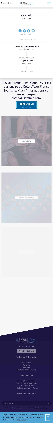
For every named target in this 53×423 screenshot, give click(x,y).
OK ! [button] (48, 418)
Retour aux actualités (26, 42)
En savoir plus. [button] (21, 420)
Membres (26, 367)
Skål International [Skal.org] (26, 370)
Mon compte (26, 362)
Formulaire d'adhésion (26, 351)
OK (49, 403)
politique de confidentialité (39, 408)
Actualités (26, 365)
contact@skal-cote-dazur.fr (26, 381)
